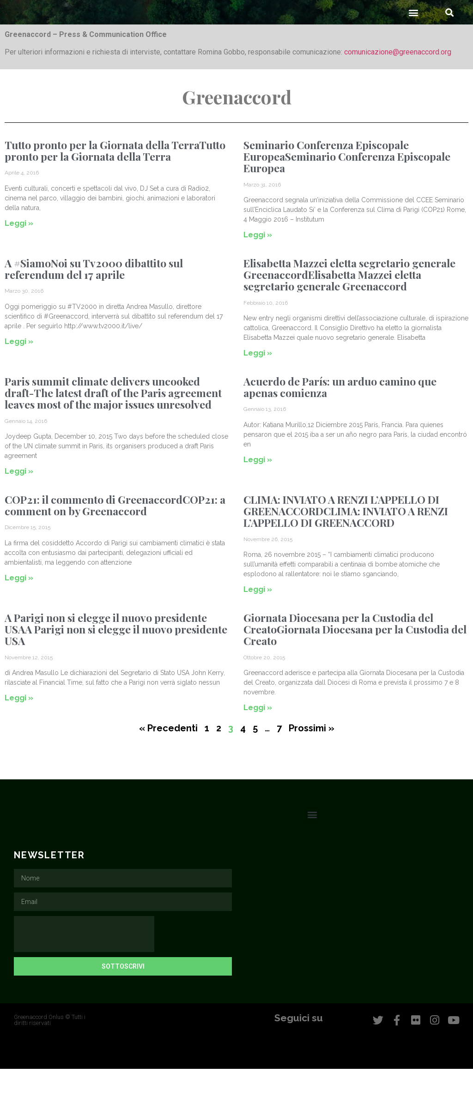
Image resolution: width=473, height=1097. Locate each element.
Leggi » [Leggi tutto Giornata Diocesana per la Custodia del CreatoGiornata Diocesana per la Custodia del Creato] (257, 735)
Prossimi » (311, 756)
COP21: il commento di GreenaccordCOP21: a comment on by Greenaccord (115, 533)
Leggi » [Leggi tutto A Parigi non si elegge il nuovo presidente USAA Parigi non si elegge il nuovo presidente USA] (19, 725)
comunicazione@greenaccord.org (397, 80)
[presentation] (84, 962)
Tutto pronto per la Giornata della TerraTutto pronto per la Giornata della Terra (115, 179)
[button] (413, 40)
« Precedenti (168, 756)
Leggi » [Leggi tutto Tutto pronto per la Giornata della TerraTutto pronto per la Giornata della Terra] (19, 251)
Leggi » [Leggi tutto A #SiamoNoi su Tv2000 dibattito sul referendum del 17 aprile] (19, 369)
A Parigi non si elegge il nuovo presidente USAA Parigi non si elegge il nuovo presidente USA (116, 657)
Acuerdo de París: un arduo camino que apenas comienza (340, 415)
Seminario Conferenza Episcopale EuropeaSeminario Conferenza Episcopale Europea (346, 185)
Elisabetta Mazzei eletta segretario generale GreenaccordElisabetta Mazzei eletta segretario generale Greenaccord (349, 303)
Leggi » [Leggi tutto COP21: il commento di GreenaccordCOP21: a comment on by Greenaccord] (19, 605)
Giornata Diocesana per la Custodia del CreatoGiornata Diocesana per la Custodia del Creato (355, 657)
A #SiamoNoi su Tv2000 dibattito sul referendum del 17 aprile (94, 297)
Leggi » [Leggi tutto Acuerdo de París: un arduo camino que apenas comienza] (257, 487)
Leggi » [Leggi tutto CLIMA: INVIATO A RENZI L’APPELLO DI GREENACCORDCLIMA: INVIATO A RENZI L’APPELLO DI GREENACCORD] (257, 617)
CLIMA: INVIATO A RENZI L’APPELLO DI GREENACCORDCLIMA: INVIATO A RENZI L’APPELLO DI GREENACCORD (345, 539)
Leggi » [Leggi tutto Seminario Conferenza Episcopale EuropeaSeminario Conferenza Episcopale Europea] (257, 262)
